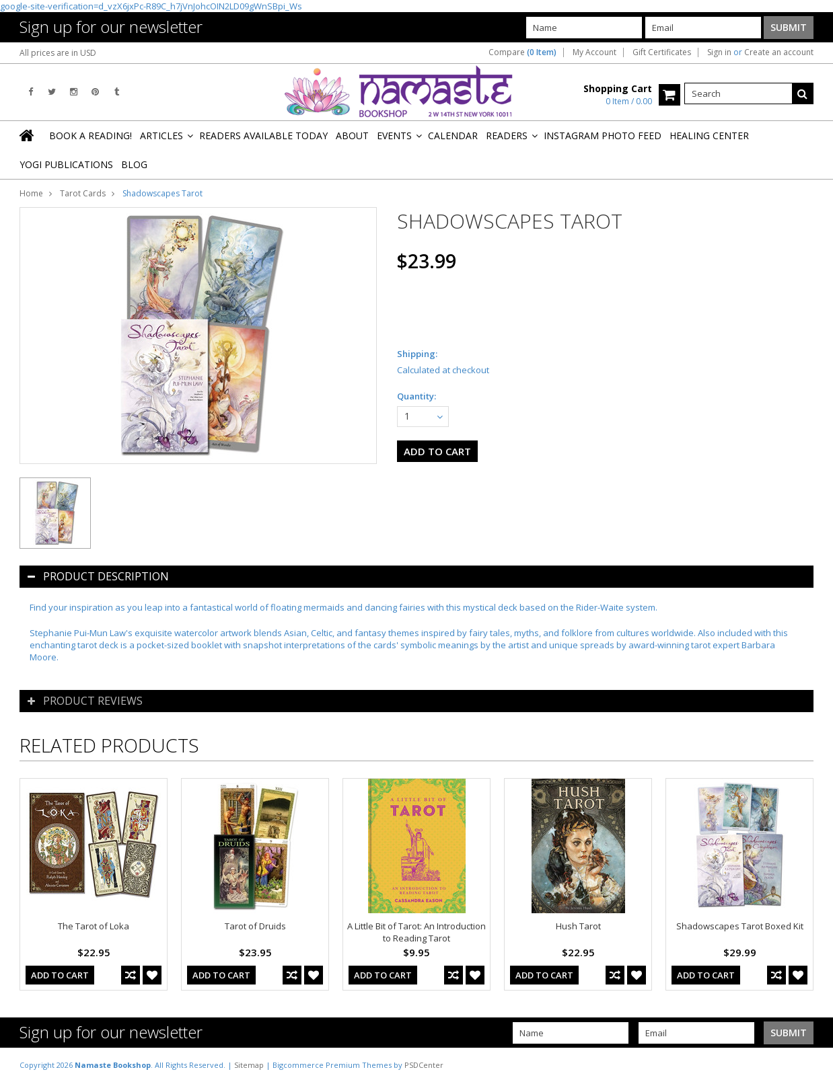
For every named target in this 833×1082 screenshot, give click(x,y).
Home (31, 193)
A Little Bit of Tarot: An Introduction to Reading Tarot (416, 932)
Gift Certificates (661, 52)
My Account (594, 52)
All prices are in (58, 53)
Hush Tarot (578, 926)
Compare (522, 52)
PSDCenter (423, 1065)
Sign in (719, 52)
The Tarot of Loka (93, 926)
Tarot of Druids (255, 926)
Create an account (778, 52)
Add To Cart (60, 975)
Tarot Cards (83, 193)
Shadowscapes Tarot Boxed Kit (739, 926)
